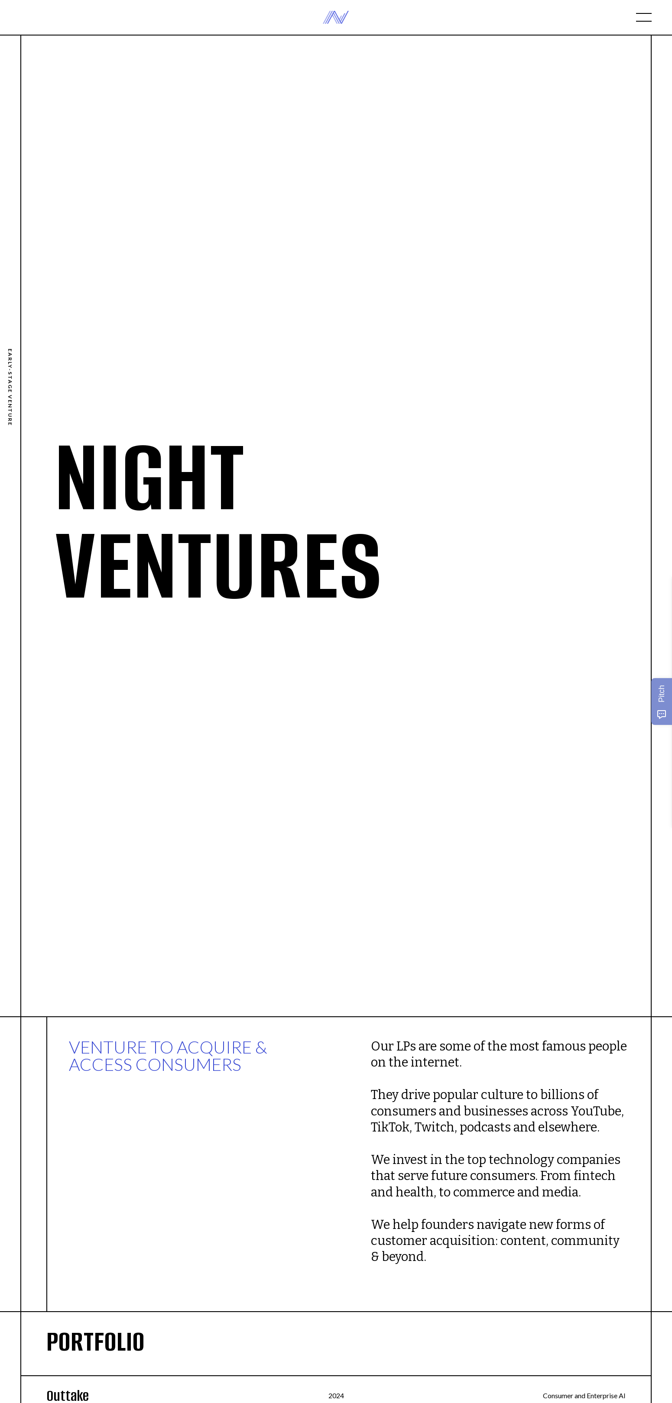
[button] (644, 17)
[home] (336, 17)
